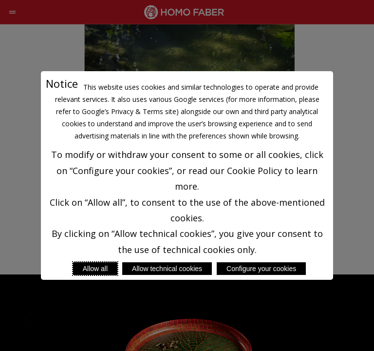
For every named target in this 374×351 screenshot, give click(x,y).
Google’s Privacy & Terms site (129, 111)
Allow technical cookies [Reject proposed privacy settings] (167, 269)
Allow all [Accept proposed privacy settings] (95, 269)
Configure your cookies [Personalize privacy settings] (261, 269)
